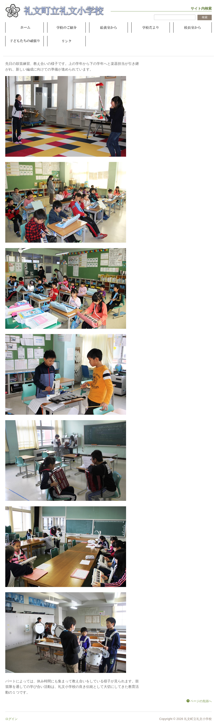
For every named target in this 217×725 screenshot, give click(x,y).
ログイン (11, 719)
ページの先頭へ (201, 701)
